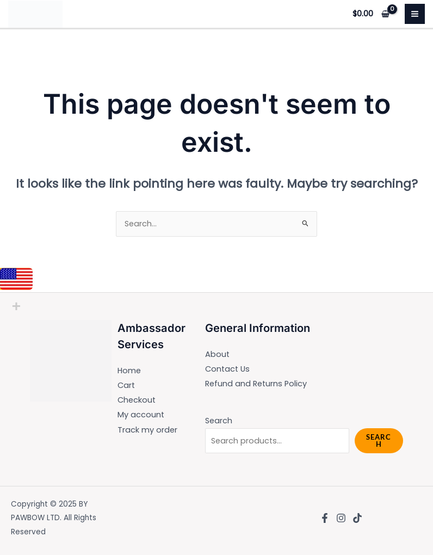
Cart (126, 385)
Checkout (136, 399)
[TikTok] (357, 518)
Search (218, 420)
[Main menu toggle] (415, 14)
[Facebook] (325, 518)
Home (129, 370)
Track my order (147, 429)
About (217, 354)
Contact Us (227, 368)
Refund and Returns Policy (256, 383)
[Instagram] (341, 518)
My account (140, 414)
